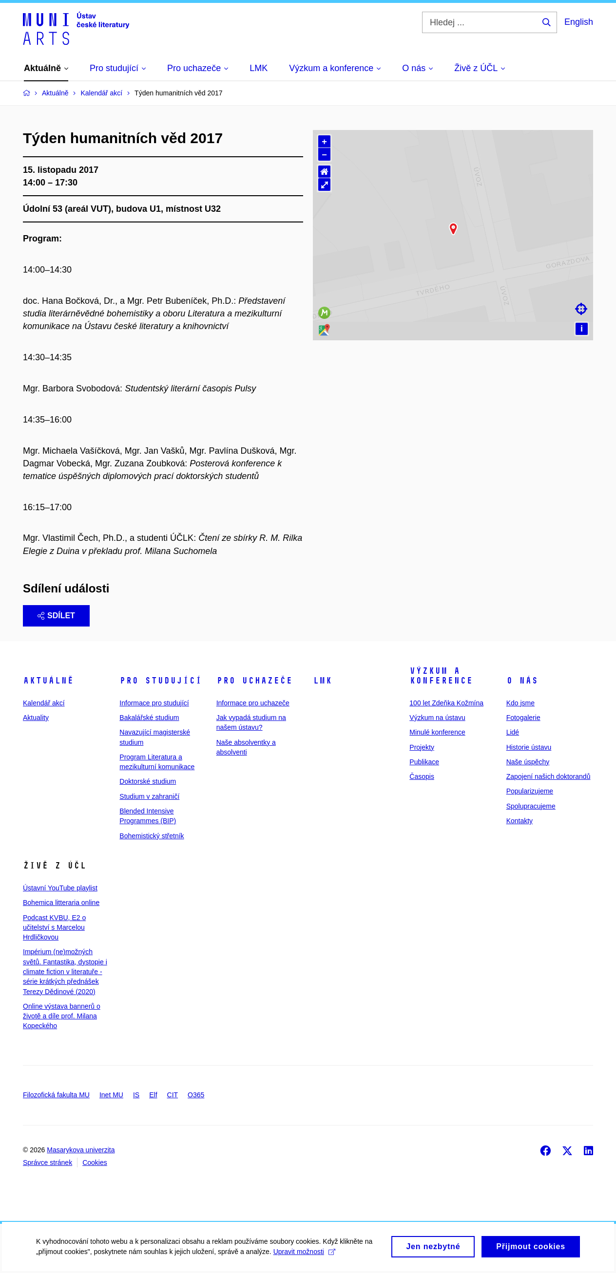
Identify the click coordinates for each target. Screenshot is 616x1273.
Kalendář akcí (44, 703)
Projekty (421, 747)
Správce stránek (47, 1162)
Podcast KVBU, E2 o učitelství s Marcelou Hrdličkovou (54, 927)
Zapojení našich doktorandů (548, 776)
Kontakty (519, 821)
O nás (522, 680)
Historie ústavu (529, 747)
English (578, 22)
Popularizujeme (530, 791)
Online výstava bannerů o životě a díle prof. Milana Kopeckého (61, 1016)
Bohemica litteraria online (61, 902)
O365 (196, 1095)
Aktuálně (48, 680)
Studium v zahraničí (149, 796)
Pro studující (160, 680)
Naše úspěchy (528, 762)
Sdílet (56, 615)
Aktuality (36, 717)
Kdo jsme (520, 703)
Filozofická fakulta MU (56, 1095)
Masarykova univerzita (81, 1150)
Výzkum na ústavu (437, 717)
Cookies (94, 1162)
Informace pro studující (154, 703)
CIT (172, 1095)
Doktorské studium (147, 781)
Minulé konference (437, 732)
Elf (153, 1095)
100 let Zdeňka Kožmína (446, 703)
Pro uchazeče (254, 680)
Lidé (512, 732)
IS (136, 1095)
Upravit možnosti (302, 1254)
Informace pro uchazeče (252, 703)
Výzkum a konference (441, 675)
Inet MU (111, 1095)
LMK (322, 680)
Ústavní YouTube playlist (60, 888)
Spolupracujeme (531, 806)
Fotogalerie (523, 717)
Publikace (424, 762)
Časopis (421, 776)
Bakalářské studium (149, 717)
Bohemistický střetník (151, 836)
